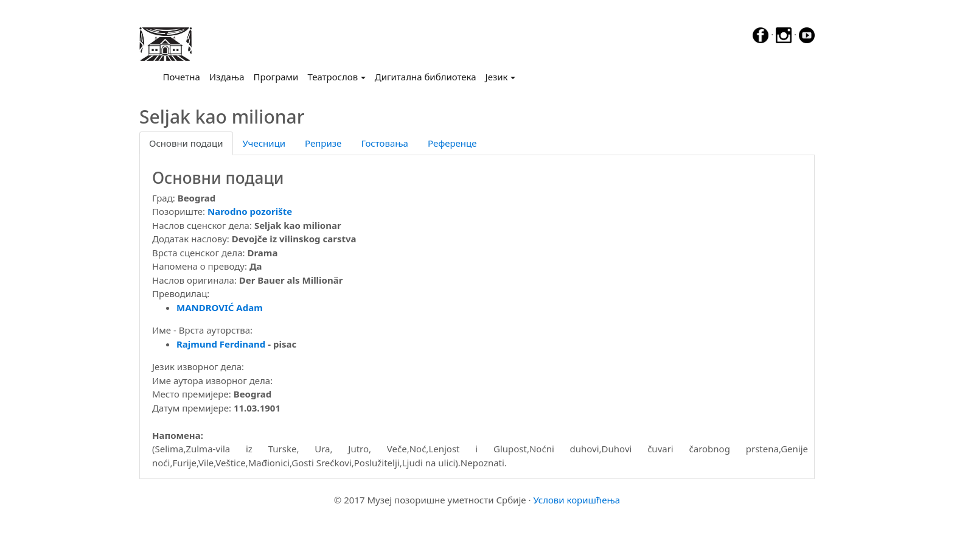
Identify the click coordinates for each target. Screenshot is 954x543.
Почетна (184, 76)
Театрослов (332, 77)
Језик (497, 77)
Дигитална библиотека (425, 77)
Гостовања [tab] (384, 143)
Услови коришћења (576, 500)
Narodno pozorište (249, 211)
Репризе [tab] (323, 143)
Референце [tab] (452, 143)
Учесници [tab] (264, 143)
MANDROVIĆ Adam (219, 307)
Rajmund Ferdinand (220, 344)
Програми (276, 77)
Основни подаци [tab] (186, 143)
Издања (227, 77)
